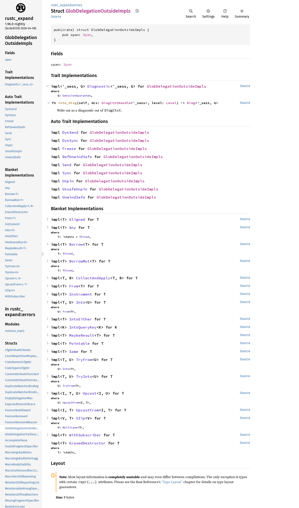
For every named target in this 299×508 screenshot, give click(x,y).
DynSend (70, 132)
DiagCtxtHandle (116, 103)
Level (171, 103)
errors (77, 5)
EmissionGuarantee (76, 95)
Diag (191, 103)
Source (56, 16)
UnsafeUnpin (74, 189)
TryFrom (84, 359)
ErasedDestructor (87, 443)
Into (80, 302)
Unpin (68, 181)
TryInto (84, 376)
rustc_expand (61, 5)
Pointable (79, 343)
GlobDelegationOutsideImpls (176, 86)
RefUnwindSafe (77, 156)
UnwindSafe (73, 197)
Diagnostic (98, 86)
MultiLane (69, 427)
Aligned (77, 219)
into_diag (67, 103)
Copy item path (137, 10)
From (73, 286)
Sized (85, 237)
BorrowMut (79, 261)
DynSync (70, 140)
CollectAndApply (93, 278)
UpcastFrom (70, 402)
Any (72, 227)
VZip (80, 418)
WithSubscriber (85, 435)
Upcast (90, 393)
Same (73, 351)
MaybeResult (81, 335)
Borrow (76, 244)
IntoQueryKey (83, 327)
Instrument (80, 294)
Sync (66, 173)
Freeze (69, 148)
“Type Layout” (172, 482)
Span (87, 35)
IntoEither (80, 319)
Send (66, 164)
